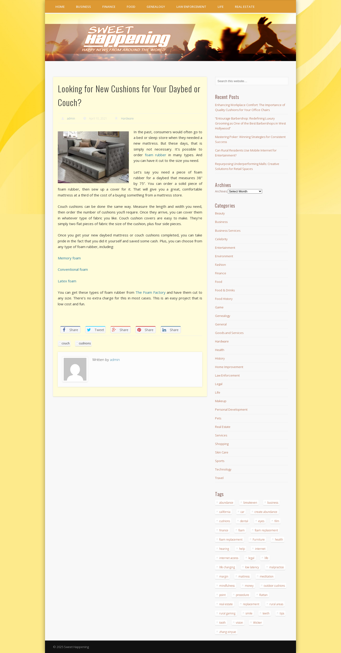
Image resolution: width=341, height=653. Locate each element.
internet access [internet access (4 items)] (228, 558)
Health (219, 350)
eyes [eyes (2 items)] (261, 521)
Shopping (222, 444)
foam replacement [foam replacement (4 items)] (266, 530)
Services (221, 435)
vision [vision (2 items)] (239, 623)
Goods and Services (229, 333)
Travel (219, 478)
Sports (219, 461)
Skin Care (221, 452)
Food (131, 6)
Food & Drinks (225, 290)
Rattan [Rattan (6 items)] (263, 595)
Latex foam (67, 281)
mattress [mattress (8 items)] (244, 576)
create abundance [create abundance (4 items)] (266, 512)
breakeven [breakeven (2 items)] (250, 503)
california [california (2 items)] (224, 512)
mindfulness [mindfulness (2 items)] (227, 586)
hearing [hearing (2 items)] (224, 549)
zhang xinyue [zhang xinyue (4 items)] (227, 632)
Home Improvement (229, 367)
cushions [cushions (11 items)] (224, 521)
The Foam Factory (150, 292)
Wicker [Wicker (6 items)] (257, 623)
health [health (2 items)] (279, 540)
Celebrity (221, 239)
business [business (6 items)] (272, 503)
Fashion (220, 264)
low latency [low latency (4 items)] (252, 567)
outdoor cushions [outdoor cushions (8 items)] (274, 586)
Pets (218, 418)
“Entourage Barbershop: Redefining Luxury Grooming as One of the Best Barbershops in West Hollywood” (250, 123)
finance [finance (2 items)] (223, 530)
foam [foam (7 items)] (241, 530)
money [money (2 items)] (249, 586)
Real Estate (245, 6)
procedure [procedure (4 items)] (242, 595)
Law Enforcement (191, 6)
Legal (218, 384)
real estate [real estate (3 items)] (226, 604)
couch (66, 343)
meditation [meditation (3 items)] (267, 576)
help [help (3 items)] (242, 549)
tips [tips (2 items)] (282, 613)
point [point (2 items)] (222, 595)
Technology (223, 469)
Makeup (220, 401)
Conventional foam (73, 269)
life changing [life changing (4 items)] (227, 567)
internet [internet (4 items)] (260, 549)
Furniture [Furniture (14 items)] (259, 540)
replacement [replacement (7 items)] (251, 604)
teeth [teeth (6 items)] (266, 613)
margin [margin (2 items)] (223, 576)
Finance (108, 6)
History (220, 358)
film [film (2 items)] (276, 521)
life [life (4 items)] (266, 558)
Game (219, 307)
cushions (85, 343)
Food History (224, 299)
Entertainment (225, 247)
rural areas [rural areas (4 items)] (276, 604)
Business (83, 6)
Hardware (127, 118)
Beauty (220, 213)
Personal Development (231, 409)
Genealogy (156, 6)
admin (71, 118)
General (221, 324)
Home (60, 6)
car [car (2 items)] (242, 512)
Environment (224, 256)
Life (221, 6)
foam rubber (155, 154)
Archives (221, 191)
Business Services (227, 230)
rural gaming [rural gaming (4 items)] (227, 613)
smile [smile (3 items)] (249, 613)
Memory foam (69, 258)
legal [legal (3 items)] (251, 558)
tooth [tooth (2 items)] (222, 623)
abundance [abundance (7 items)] (226, 503)
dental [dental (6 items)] (244, 521)
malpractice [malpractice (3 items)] (276, 567)
